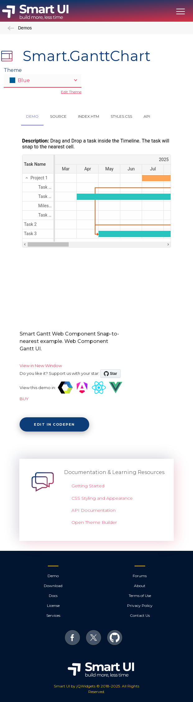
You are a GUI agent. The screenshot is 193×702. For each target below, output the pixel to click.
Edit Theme (71, 92)
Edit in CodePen (54, 424)
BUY (24, 398)
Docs (53, 595)
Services (53, 615)
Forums (140, 575)
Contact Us (140, 615)
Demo (53, 575)
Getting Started (87, 486)
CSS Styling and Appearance (102, 498)
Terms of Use (140, 595)
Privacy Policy (140, 605)
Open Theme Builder (94, 522)
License (53, 605)
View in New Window (41, 365)
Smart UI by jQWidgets (74, 686)
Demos (19, 27)
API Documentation (93, 510)
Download (53, 585)
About (139, 585)
